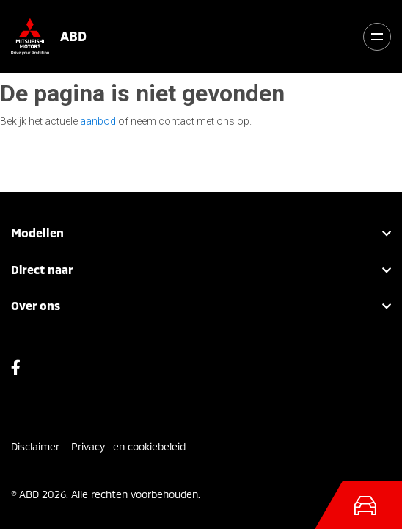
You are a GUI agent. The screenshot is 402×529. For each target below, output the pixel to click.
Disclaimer (35, 446)
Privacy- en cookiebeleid (128, 446)
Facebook (16, 371)
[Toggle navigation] (377, 37)
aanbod (98, 121)
